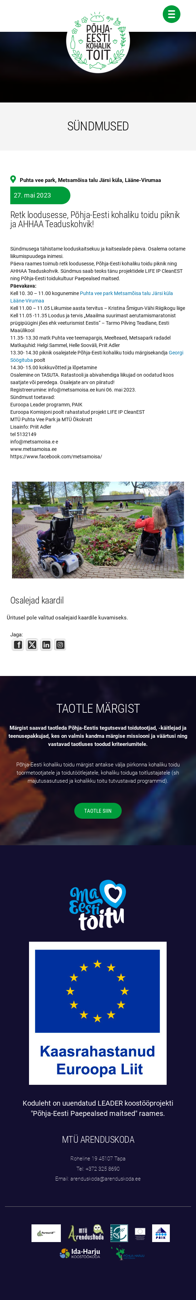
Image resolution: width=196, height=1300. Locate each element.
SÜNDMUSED (98, 126)
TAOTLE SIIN (97, 811)
